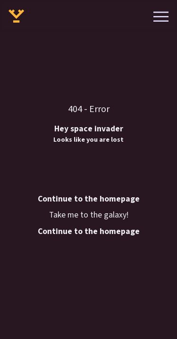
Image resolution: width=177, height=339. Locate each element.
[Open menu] (161, 15)
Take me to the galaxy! (88, 215)
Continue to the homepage (89, 231)
